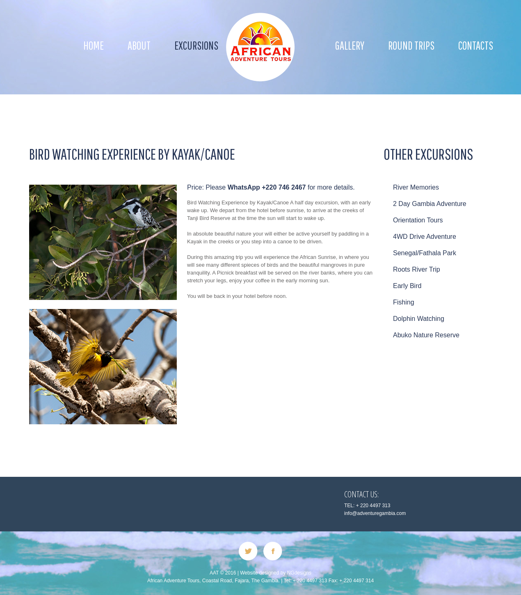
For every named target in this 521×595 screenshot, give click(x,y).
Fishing (403, 302)
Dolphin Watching (418, 318)
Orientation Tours (418, 220)
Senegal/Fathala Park (424, 252)
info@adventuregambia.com (375, 513)
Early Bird (407, 285)
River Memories (416, 187)
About (139, 45)
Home (93, 45)
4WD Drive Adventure (424, 236)
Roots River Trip (416, 269)
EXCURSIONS (196, 45)
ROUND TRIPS (411, 45)
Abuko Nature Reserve (426, 335)
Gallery (349, 45)
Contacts (475, 45)
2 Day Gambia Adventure (429, 203)
